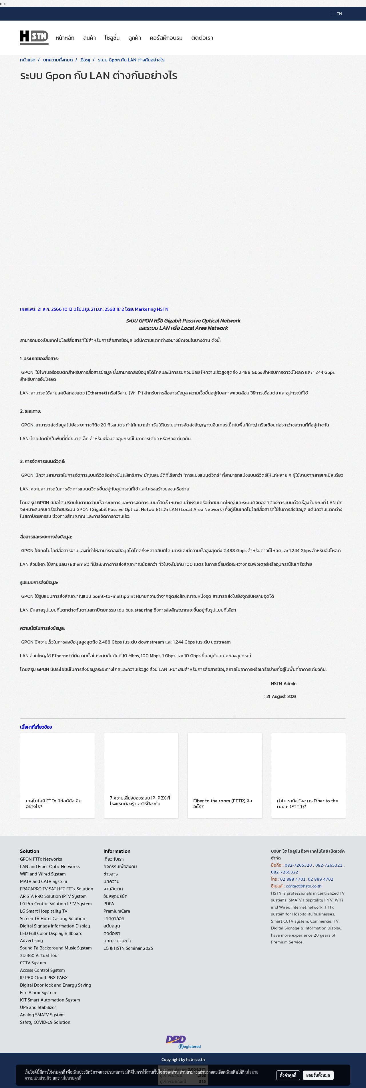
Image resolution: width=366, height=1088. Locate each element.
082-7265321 (329, 865)
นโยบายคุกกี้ (71, 1078)
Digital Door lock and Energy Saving (55, 985)
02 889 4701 (293, 879)
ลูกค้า (134, 37)
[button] (222, 37)
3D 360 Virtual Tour (39, 955)
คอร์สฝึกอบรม (166, 37)
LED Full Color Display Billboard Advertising (51, 937)
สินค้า (89, 37)
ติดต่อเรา (202, 37)
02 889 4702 (320, 879)
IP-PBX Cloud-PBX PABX (44, 977)
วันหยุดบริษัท (116, 896)
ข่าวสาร (111, 874)
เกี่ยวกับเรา (114, 859)
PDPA (109, 903)
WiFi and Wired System (43, 874)
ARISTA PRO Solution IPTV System (53, 896)
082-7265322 (284, 872)
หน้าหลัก (65, 37)
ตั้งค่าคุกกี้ (288, 1075)
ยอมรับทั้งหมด (318, 1075)
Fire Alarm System (38, 992)
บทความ (112, 881)
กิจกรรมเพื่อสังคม (120, 866)
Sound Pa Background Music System (56, 948)
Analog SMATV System (42, 1015)
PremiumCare (117, 911)
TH (336, 14)
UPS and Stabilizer (38, 1007)
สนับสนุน (112, 926)
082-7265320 (299, 865)
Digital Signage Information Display (55, 926)
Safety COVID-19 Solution (45, 1022)
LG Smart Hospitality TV (43, 911)
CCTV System (33, 963)
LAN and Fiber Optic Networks (50, 866)
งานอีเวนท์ (113, 889)
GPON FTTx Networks (41, 859)
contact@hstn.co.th (303, 886)
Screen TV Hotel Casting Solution (52, 918)
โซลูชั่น (112, 37)
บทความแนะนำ (117, 941)
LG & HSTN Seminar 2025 (128, 948)
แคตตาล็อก (114, 918)
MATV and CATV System (43, 881)
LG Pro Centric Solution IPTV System (56, 903)
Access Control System (42, 970)
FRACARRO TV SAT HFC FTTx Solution (56, 889)
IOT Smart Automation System (50, 1000)
